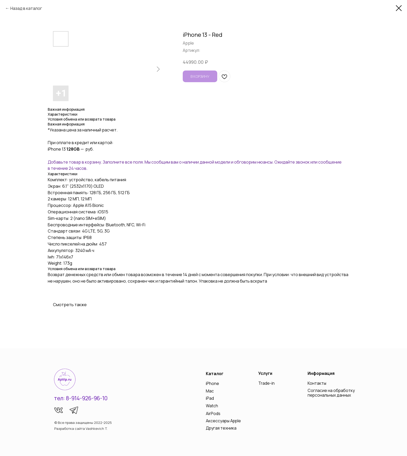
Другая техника (221, 428)
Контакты (317, 383)
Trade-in (266, 383)
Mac (210, 391)
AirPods (213, 413)
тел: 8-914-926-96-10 (80, 398)
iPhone (212, 383)
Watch (212, 406)
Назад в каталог (26, 8)
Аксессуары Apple (223, 421)
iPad (210, 398)
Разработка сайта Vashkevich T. (80, 428)
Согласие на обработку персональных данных (331, 393)
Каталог (214, 373)
